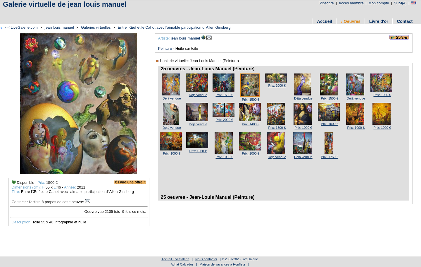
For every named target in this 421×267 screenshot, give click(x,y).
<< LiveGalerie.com (21, 27)
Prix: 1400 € (250, 124)
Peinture (165, 48)
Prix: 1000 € (382, 95)
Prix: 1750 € (329, 157)
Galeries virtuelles (96, 27)
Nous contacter (206, 259)
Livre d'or (378, 21)
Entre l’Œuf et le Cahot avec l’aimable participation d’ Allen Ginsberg (174, 27)
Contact (405, 21)
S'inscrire (326, 3)
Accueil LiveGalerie (175, 259)
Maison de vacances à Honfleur (222, 264)
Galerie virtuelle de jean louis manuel (65, 4)
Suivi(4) (400, 3)
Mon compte (378, 3)
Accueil (324, 21)
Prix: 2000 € (277, 85)
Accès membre (351, 3)
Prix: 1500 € (224, 95)
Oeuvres (350, 21)
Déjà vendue (172, 98)
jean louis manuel (59, 27)
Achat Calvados (182, 264)
